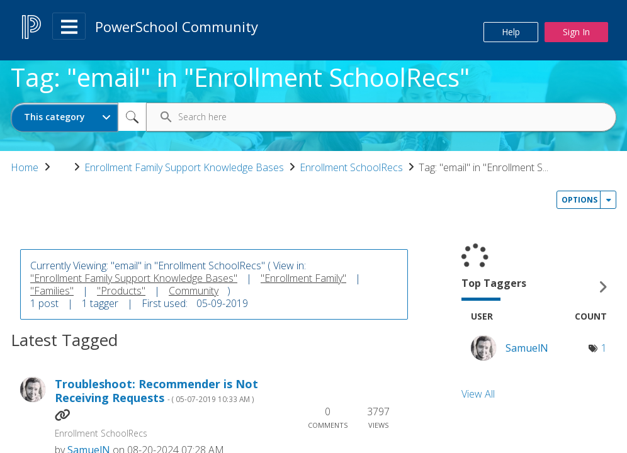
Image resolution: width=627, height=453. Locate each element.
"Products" (121, 291)
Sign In (576, 32)
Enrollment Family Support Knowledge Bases (184, 167)
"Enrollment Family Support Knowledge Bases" (133, 278)
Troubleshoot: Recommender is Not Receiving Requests (156, 391)
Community (193, 291)
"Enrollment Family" (303, 278)
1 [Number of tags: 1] (604, 348)
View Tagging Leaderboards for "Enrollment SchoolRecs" (538, 287)
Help (511, 32)
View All (478, 394)
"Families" (52, 291)
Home (24, 167)
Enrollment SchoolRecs (351, 167)
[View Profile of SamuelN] (527, 348)
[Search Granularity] (64, 117)
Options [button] (579, 199)
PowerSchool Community (176, 26)
